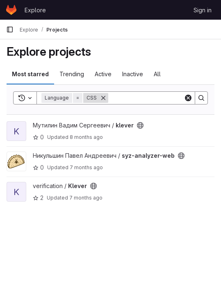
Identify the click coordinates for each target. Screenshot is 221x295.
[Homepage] (11, 9)
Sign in (203, 10)
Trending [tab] (71, 73)
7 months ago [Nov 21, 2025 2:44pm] (86, 167)
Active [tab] (103, 73)
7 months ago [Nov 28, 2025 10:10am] (86, 198)
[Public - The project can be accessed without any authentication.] (140, 125)
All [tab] (157, 73)
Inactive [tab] (132, 73)
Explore (35, 10)
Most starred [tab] (30, 73)
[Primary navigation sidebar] (9, 29)
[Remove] (103, 98)
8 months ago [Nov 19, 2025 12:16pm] (86, 137)
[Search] (159, 98)
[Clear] (188, 98)
